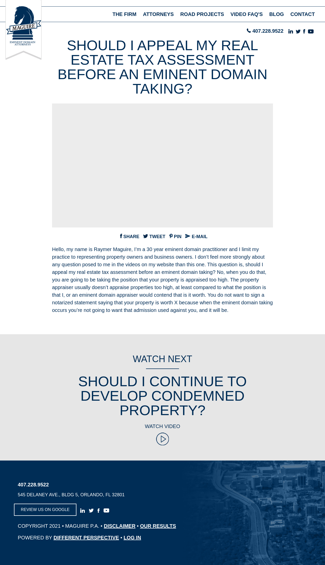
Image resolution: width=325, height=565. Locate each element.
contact (302, 14)
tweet (154, 236)
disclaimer (119, 526)
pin (175, 236)
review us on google (45, 509)
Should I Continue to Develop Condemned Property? (162, 395)
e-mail (196, 236)
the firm (124, 14)
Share (129, 236)
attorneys (158, 14)
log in (132, 537)
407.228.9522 (267, 31)
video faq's (247, 14)
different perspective (86, 537)
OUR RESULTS (158, 526)
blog (276, 14)
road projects (202, 14)
